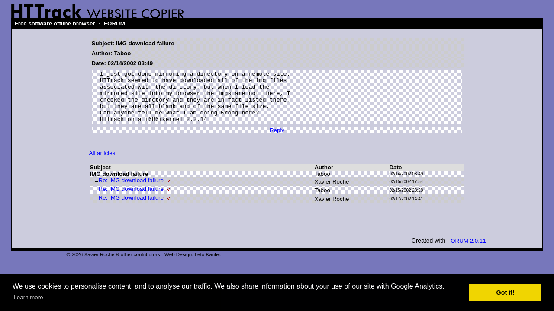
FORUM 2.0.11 (466, 251)
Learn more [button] (28, 297)
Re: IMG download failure (131, 190)
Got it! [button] (505, 292)
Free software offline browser (55, 23)
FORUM (114, 23)
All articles (102, 163)
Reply (277, 140)
